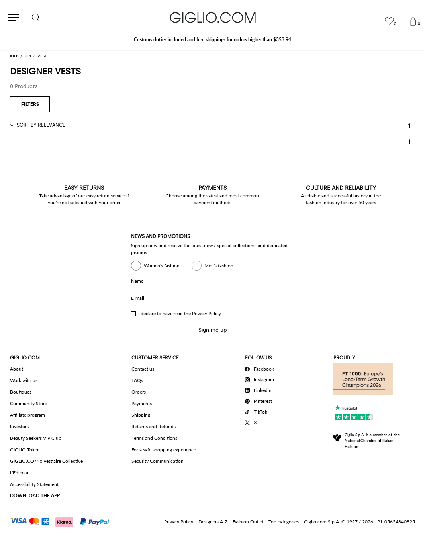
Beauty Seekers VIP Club (35, 438)
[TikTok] (261, 410)
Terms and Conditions (154, 438)
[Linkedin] (261, 389)
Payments (141, 403)
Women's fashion (155, 266)
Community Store (28, 403)
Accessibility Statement (34, 484)
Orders (138, 392)
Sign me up (212, 330)
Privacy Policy (206, 313)
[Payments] (63, 521)
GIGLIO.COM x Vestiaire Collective (46, 461)
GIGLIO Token (25, 450)
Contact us (142, 369)
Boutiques (20, 392)
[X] (261, 421)
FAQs (137, 380)
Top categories (283, 522)
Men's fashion (212, 266)
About (16, 369)
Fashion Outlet (248, 522)
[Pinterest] (261, 400)
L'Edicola (19, 473)
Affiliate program (27, 415)
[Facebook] (261, 367)
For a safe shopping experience (163, 450)
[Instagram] (261, 378)
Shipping (140, 415)
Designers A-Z (212, 522)
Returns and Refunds (153, 426)
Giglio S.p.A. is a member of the (372, 440)
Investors (19, 426)
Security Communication (157, 461)
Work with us (23, 380)
